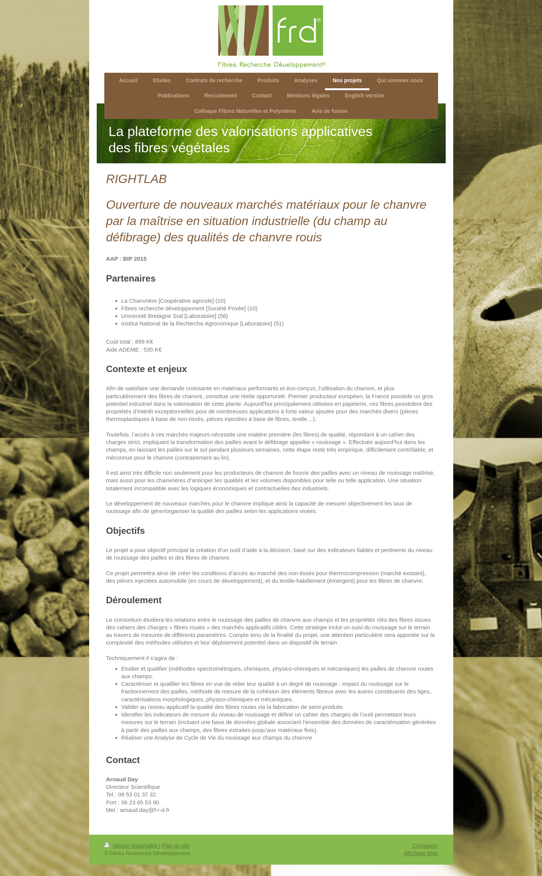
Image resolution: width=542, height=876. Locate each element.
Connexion (425, 846)
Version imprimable (131, 846)
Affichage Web (421, 853)
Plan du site (176, 846)
